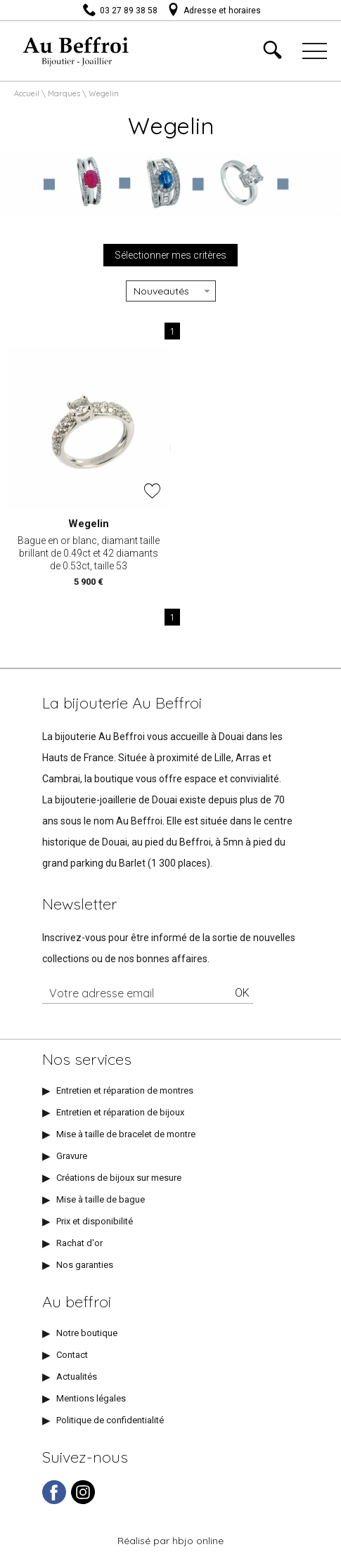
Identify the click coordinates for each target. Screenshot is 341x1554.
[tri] (171, 291)
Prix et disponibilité (94, 1221)
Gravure (71, 1156)
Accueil (26, 93)
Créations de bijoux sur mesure (118, 1177)
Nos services (86, 1059)
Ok (242, 992)
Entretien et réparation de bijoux (120, 1112)
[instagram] (83, 1501)
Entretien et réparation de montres (124, 1090)
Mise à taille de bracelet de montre (125, 1134)
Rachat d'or (79, 1243)
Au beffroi (76, 1302)
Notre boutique (86, 1333)
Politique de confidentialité (110, 1420)
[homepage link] (76, 49)
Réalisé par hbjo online (170, 1540)
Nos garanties (84, 1265)
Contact (72, 1354)
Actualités (76, 1376)
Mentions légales (91, 1398)
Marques (64, 93)
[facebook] (54, 1501)
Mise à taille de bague (100, 1199)
